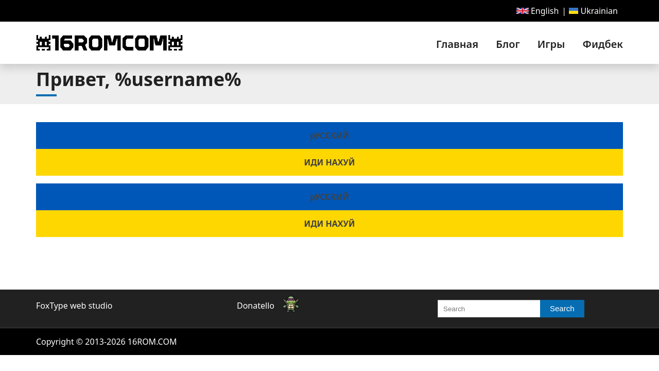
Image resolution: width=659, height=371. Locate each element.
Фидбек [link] (603, 44)
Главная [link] (457, 44)
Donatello (255, 305)
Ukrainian (593, 10)
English (537, 10)
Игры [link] (551, 44)
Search (562, 308)
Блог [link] (507, 44)
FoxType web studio (74, 305)
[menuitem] (537, 11)
